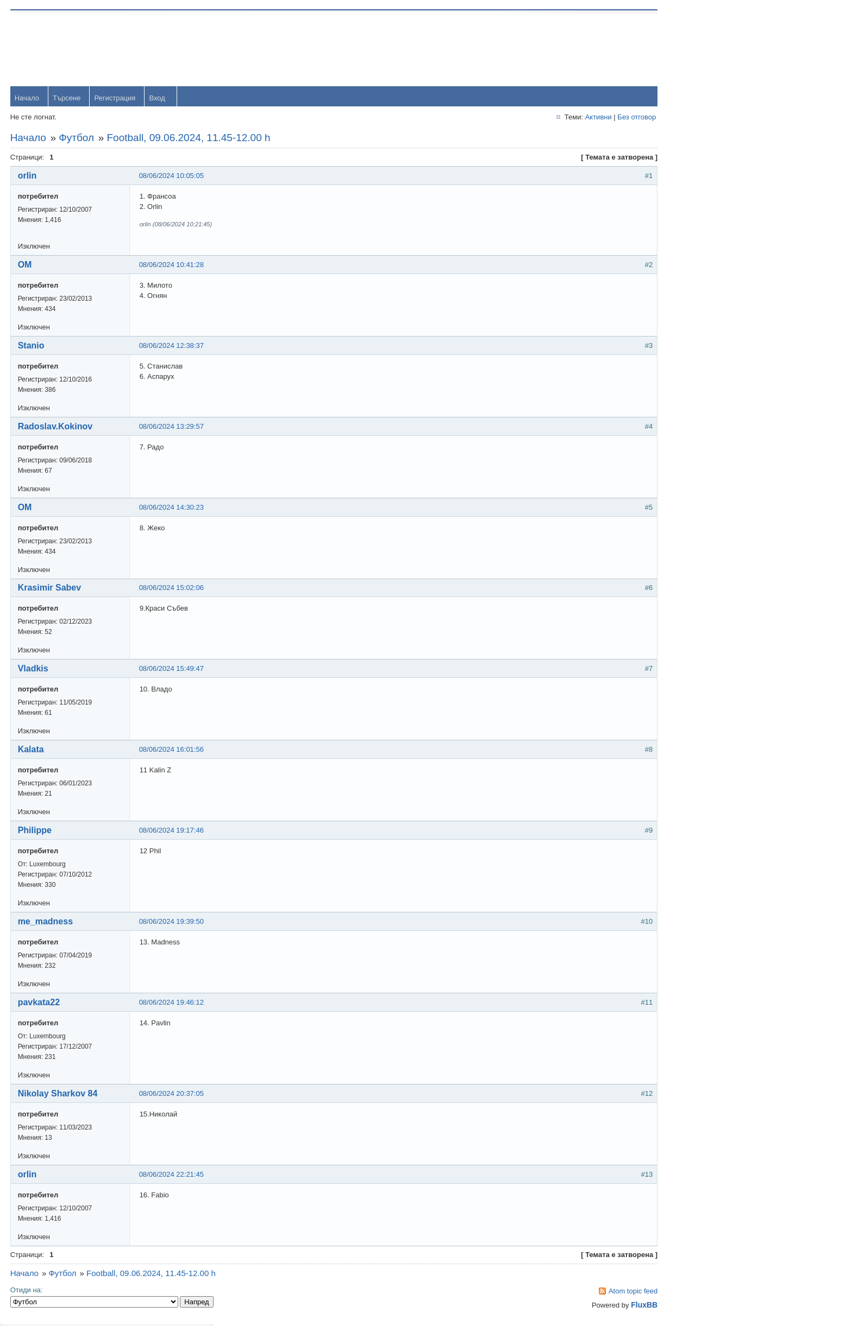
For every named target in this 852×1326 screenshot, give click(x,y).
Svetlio (699, 474)
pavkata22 (39, 1003)
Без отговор (607, 117)
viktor (696, 439)
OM (25, 265)
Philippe (35, 831)
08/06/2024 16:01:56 (172, 750)
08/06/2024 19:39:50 (172, 922)
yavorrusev (705, 262)
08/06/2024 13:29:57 (172, 427)
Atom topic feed (603, 1292)
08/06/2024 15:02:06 (172, 589)
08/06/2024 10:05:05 (172, 176)
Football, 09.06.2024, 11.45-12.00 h (189, 138)
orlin (27, 176)
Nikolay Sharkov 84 (58, 1094)
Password (703, 77)
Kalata (31, 750)
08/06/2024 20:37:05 (172, 1094)
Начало (27, 98)
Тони (696, 298)
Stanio (31, 346)
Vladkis (33, 669)
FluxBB (615, 1306)
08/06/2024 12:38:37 (172, 346)
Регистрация (115, 98)
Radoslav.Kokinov (55, 427)
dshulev (700, 333)
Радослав (704, 368)
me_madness (45, 922)
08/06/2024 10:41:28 (172, 265)
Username (704, 49)
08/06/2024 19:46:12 (172, 1003)
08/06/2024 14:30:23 (172, 508)
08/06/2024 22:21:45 (172, 1175)
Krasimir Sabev (50, 588)
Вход (158, 98)
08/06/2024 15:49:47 (172, 669)
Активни (568, 117)
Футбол (77, 138)
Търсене (67, 98)
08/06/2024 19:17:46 (172, 831)
